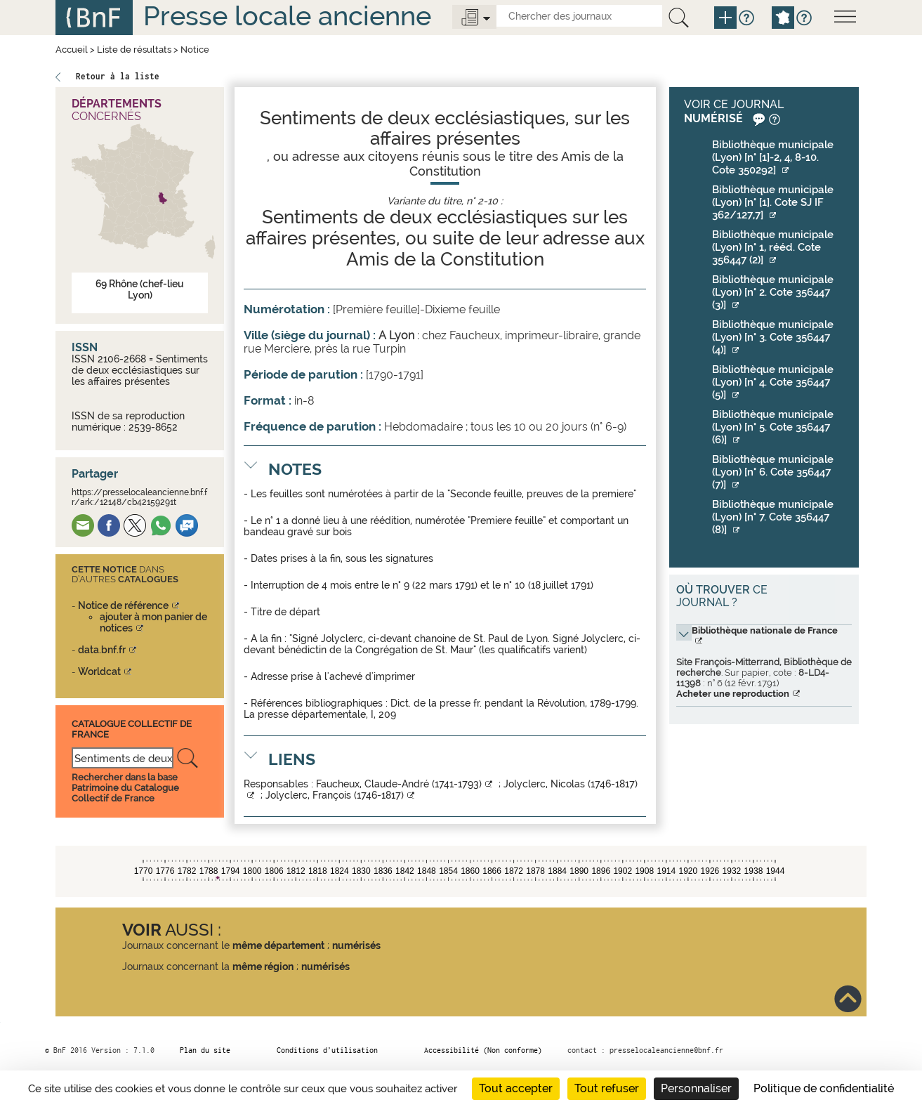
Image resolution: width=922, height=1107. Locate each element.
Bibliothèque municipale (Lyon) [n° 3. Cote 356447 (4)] (773, 337)
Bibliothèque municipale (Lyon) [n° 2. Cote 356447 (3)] (773, 292)
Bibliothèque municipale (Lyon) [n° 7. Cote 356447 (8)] (773, 517)
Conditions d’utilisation (327, 1050)
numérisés (356, 945)
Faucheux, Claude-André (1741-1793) (399, 784)
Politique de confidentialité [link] (823, 1088)
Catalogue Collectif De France (132, 729)
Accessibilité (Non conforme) (483, 1050)
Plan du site (205, 1050)
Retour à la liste (117, 76)
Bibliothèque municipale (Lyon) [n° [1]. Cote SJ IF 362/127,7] (773, 202)
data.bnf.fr (102, 649)
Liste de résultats (134, 49)
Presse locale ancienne (287, 16)
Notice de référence (123, 605)
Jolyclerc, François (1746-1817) (334, 795)
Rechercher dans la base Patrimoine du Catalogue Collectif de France (125, 788)
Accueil (71, 49)
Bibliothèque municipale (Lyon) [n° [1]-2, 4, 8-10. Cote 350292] (773, 157)
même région (263, 966)
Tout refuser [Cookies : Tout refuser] (606, 1088)
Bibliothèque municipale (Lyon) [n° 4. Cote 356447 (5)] (773, 382)
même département (278, 945)
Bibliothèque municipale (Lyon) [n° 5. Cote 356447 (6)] (773, 427)
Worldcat (99, 671)
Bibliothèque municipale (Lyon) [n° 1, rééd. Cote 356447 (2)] (773, 247)
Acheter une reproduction (732, 693)
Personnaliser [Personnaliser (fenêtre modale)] (696, 1088)
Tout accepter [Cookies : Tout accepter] (516, 1088)
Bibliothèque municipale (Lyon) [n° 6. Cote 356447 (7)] (773, 472)
